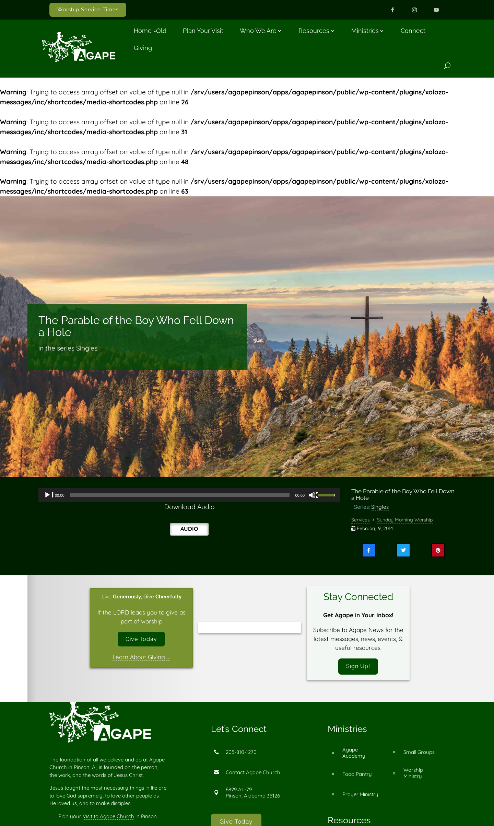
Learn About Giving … (141, 658)
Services (360, 520)
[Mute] (314, 495)
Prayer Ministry (360, 796)
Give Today (141, 639)
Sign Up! (358, 667)
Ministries (365, 30)
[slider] (180, 495)
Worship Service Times (88, 10)
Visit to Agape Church (108, 818)
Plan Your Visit (203, 30)
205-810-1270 (241, 753)
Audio (189, 528)
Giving (143, 47)
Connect (413, 30)
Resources (313, 30)
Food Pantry (357, 775)
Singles (380, 506)
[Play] (49, 495)
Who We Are (258, 30)
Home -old (150, 30)
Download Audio (189, 507)
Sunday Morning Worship (405, 520)
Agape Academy (353, 754)
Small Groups (419, 753)
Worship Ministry (413, 774)
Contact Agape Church (253, 774)
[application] (189, 495)
